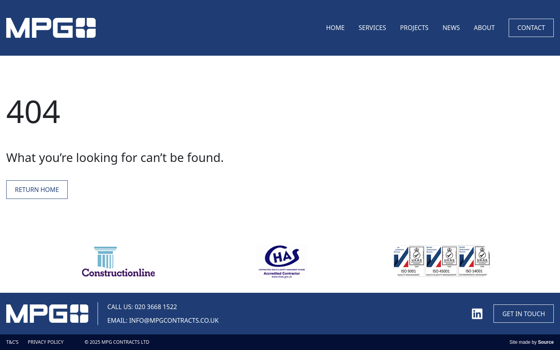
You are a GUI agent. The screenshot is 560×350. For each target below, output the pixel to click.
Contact (531, 27)
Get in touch (523, 314)
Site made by (531, 342)
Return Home (37, 189)
